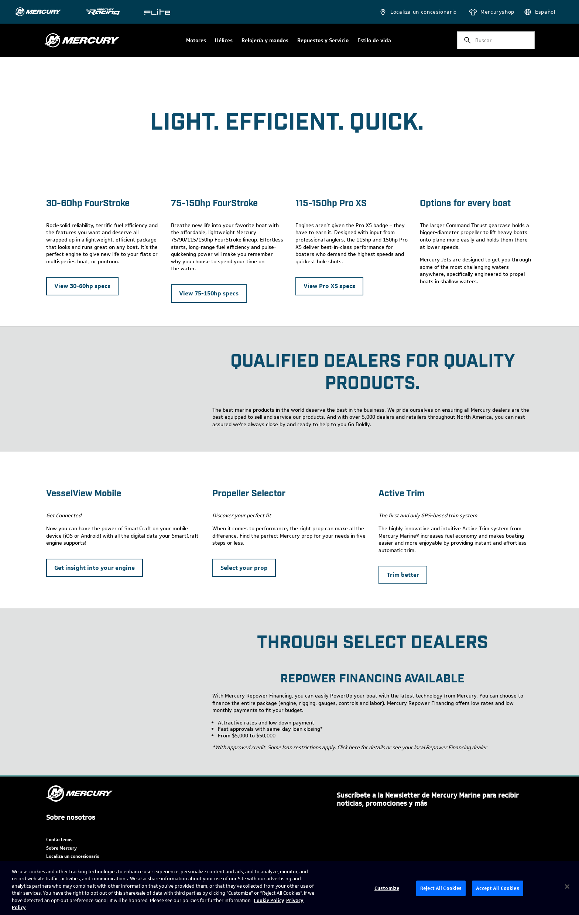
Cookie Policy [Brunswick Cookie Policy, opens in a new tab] (269, 900)
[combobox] (496, 40)
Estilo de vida (374, 40)
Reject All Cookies (441, 888)
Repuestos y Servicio (323, 40)
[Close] (567, 886)
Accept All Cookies (497, 888)
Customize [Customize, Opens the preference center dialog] (386, 888)
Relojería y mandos (264, 40)
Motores (196, 40)
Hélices (224, 40)
